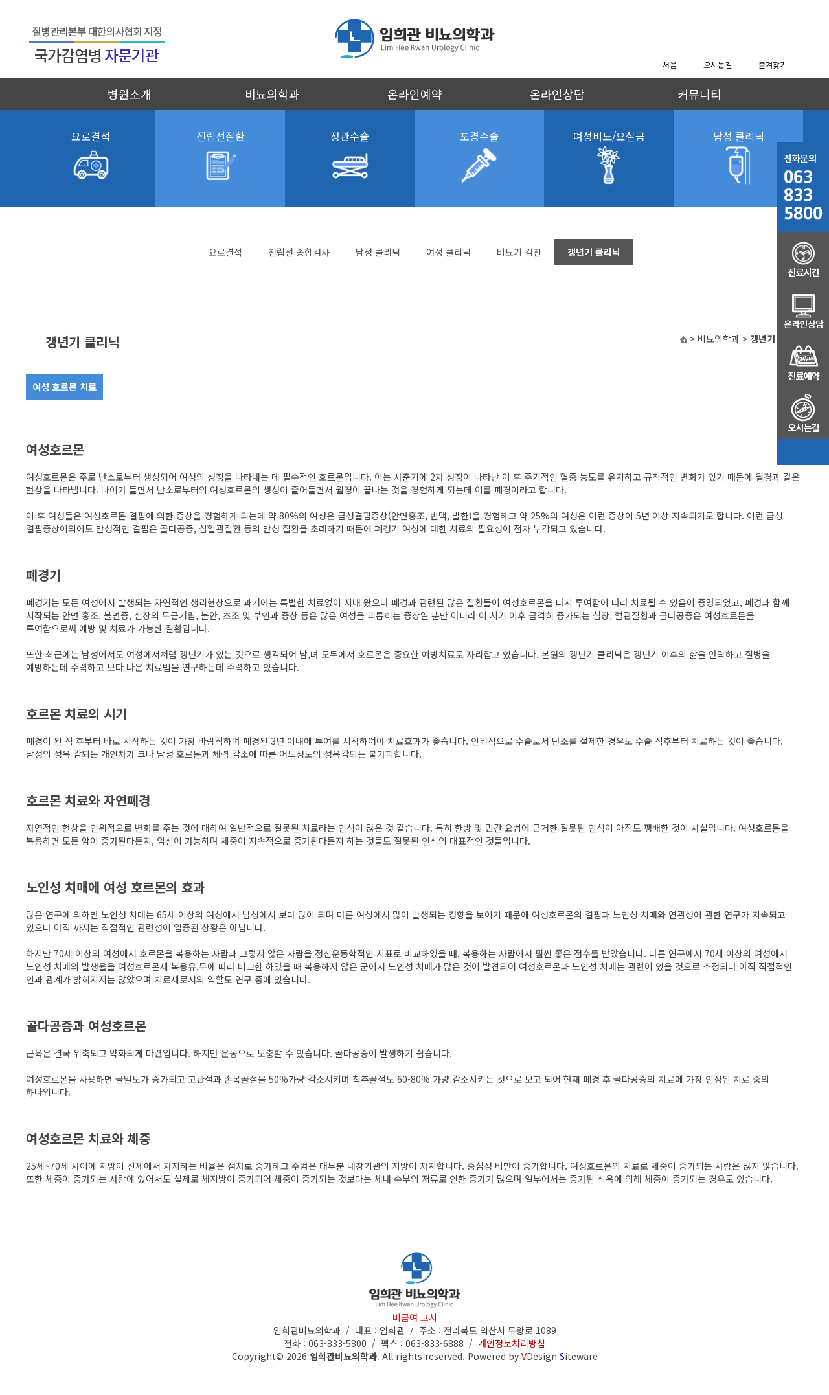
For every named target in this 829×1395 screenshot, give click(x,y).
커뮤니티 (699, 93)
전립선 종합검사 (299, 251)
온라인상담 (557, 93)
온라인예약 (414, 93)
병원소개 (130, 93)
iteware (579, 1356)
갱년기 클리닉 (593, 251)
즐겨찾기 (772, 64)
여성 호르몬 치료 (64, 386)
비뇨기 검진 (519, 251)
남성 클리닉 (378, 251)
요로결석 (225, 251)
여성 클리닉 (448, 251)
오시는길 (717, 64)
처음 (670, 64)
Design (539, 1356)
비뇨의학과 (272, 93)
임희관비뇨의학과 (343, 1356)
